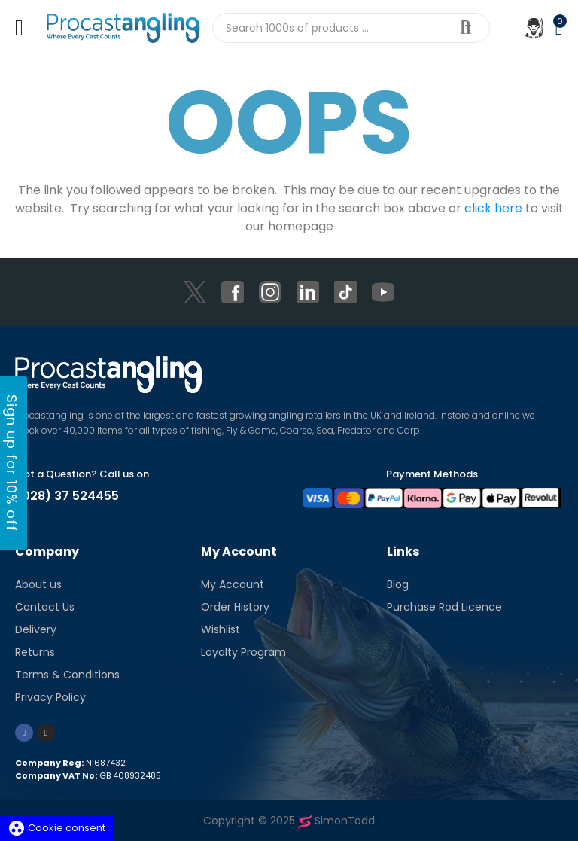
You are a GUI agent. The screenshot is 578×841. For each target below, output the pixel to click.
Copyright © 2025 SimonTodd (289, 820)
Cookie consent (56, 828)
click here (493, 208)
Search (466, 28)
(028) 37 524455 (67, 495)
